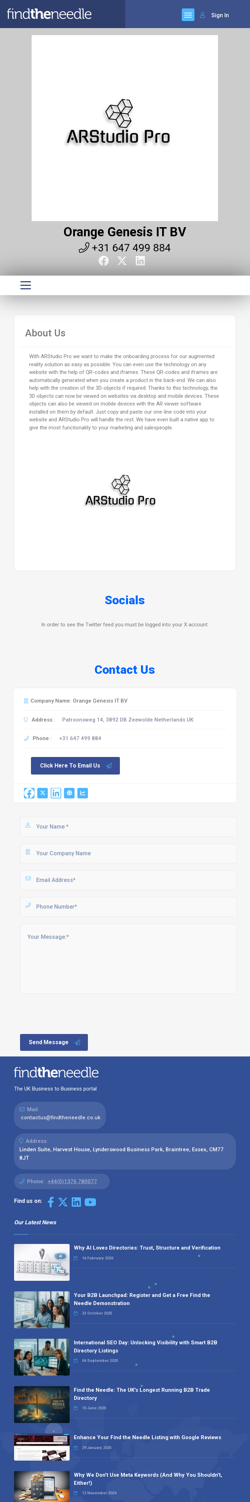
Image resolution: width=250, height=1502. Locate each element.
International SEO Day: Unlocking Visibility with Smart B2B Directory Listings (145, 1346)
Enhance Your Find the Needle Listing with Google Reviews (147, 1437)
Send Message (55, 1042)
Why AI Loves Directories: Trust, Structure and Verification (147, 1248)
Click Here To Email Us (76, 765)
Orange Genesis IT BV (124, 232)
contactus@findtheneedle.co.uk (61, 1117)
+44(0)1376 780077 (72, 1181)
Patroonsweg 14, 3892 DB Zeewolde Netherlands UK (127, 720)
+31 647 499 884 (125, 248)
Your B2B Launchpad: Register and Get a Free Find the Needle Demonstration (142, 1299)
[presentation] (72, 1013)
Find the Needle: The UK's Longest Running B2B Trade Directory (142, 1394)
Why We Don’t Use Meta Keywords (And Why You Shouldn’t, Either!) (148, 1479)
